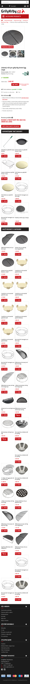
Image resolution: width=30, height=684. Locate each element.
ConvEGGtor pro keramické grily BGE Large (7, 294)
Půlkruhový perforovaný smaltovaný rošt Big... (20, 409)
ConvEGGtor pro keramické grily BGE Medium (21, 294)
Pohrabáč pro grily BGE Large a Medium (8, 150)
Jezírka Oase (4, 652)
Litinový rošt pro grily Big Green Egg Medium (20, 248)
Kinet (26, 680)
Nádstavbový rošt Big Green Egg (7, 432)
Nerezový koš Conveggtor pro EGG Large (21, 195)
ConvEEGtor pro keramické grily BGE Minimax (21, 317)
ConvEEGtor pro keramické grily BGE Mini (7, 340)
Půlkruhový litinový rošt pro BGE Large (7, 248)
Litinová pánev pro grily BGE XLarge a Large (21, 150)
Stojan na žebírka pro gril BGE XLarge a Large (7, 173)
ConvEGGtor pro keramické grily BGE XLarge (21, 271)
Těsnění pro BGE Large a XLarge (22, 217)
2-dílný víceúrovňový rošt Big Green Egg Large (21, 386)
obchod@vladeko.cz (8, 667)
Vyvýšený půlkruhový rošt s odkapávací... (7, 547)
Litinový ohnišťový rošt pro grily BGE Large (21, 501)
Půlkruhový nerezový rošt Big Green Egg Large (7, 386)
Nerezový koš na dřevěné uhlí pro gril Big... (21, 432)
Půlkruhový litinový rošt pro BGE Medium (21, 547)
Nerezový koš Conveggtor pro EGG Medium (21, 570)
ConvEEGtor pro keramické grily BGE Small (7, 317)
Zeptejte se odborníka (8, 92)
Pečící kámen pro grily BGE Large (7, 195)
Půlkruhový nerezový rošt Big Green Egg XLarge (21, 524)
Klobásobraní (4, 614)
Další (23, 53)
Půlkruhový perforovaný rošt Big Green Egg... (21, 363)
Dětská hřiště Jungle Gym (8, 646)
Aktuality (3, 628)
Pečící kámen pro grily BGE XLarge (20, 173)
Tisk (19, 92)
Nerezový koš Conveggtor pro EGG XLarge (7, 218)
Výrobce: (3, 73)
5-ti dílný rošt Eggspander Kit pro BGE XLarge (7, 478)
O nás (2, 630)
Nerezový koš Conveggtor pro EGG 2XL (7, 593)
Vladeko (3, 644)
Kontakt (13, 6)
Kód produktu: (5, 72)
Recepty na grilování (6, 632)
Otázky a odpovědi (6, 634)
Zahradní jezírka (5, 648)
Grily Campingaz (5, 650)
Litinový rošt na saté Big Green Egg (8, 409)
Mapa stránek (4, 620)
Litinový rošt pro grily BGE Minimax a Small (7, 271)
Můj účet (3, 618)
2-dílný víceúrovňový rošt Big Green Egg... (7, 501)
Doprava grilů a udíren (6, 612)
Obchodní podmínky (6, 610)
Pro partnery (4, 636)
